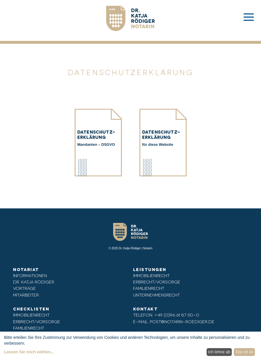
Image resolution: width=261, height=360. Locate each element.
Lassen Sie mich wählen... (29, 352)
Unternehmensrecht (156, 294)
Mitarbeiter (26, 294)
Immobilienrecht (151, 275)
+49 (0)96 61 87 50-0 (176, 314)
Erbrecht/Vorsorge (156, 281)
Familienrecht (148, 288)
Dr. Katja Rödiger (33, 281)
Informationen (30, 275)
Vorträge (24, 288)
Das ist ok (244, 352)
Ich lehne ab (219, 352)
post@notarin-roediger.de (182, 321)
